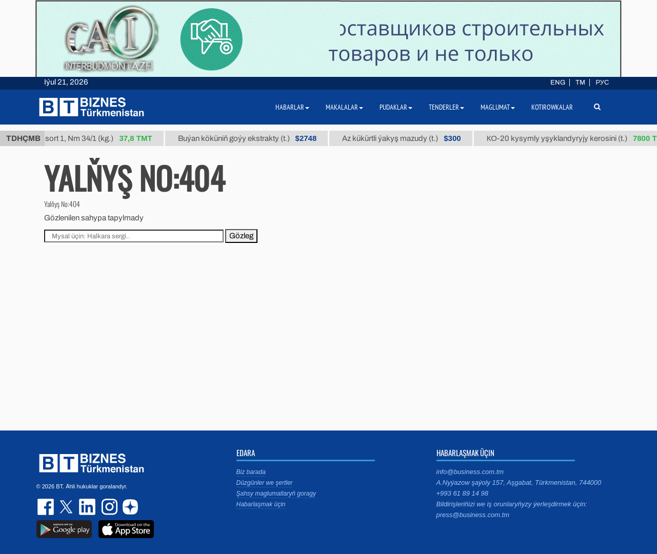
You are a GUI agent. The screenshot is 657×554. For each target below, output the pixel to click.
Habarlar (292, 107)
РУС (602, 82)
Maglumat (498, 107)
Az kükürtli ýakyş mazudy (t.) (405, 138)
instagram (108, 507)
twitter (67, 507)
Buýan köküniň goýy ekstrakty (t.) (251, 138)
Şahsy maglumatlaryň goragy (276, 493)
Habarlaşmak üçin (261, 504)
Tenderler (446, 107)
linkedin (87, 507)
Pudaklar (396, 107)
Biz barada (251, 472)
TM (580, 82)
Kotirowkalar (552, 107)
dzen (128, 507)
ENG (557, 82)
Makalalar (344, 107)
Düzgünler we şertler (264, 482)
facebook (46, 507)
